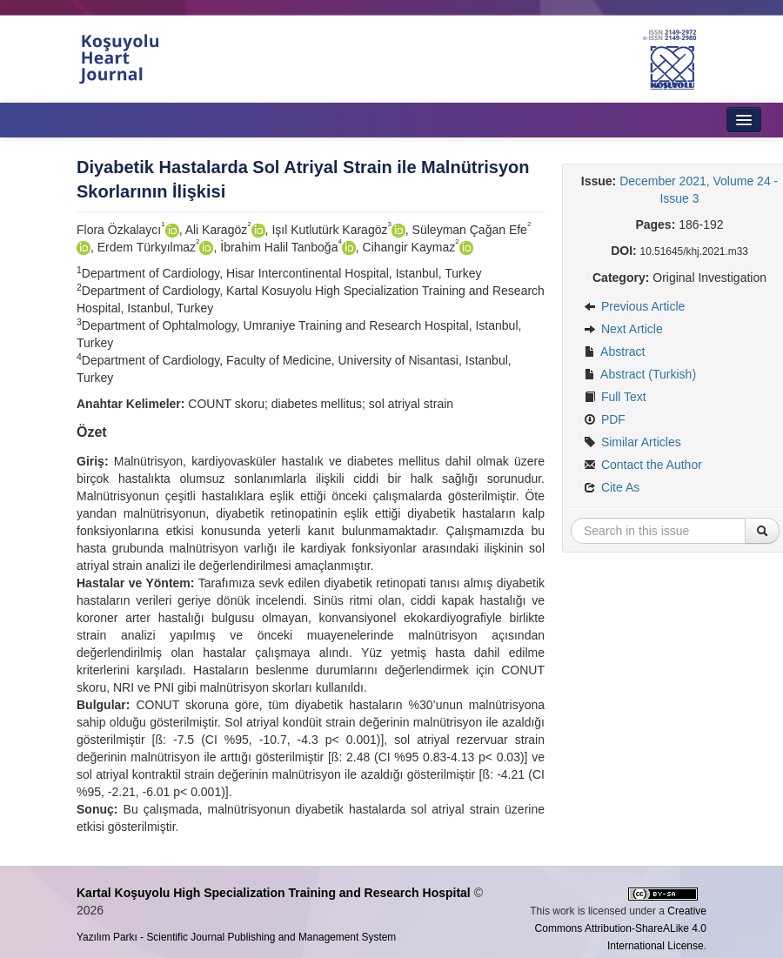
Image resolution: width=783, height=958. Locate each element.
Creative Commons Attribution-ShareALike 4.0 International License (620, 928)
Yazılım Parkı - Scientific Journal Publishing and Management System (236, 937)
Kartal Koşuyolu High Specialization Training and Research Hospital (274, 893)
